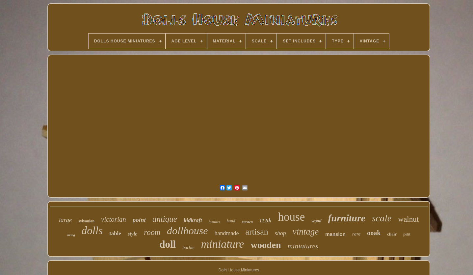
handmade (226, 233)
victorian (113, 219)
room (152, 232)
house (291, 217)
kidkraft (193, 220)
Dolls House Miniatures (239, 270)
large (65, 219)
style (132, 234)
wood (316, 220)
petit (406, 234)
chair (392, 234)
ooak (374, 233)
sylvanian (86, 221)
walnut (408, 219)
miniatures (302, 246)
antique (164, 218)
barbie (188, 247)
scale (382, 218)
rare (356, 234)
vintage (306, 232)
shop (280, 233)
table (115, 233)
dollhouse (187, 231)
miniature (222, 244)
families (214, 222)
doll (167, 244)
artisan (256, 232)
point (139, 219)
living (71, 235)
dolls (92, 231)
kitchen (247, 222)
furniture (346, 218)
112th (265, 220)
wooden (266, 245)
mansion (335, 234)
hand (230, 220)
